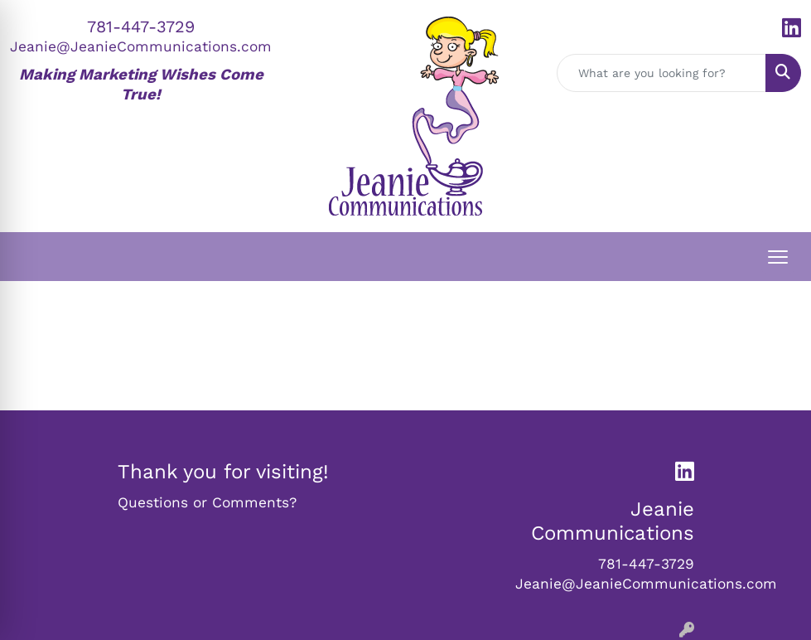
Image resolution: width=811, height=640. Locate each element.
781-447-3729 (141, 26)
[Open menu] (777, 257)
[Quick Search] (662, 73)
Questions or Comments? (207, 502)
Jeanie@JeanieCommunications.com (141, 46)
